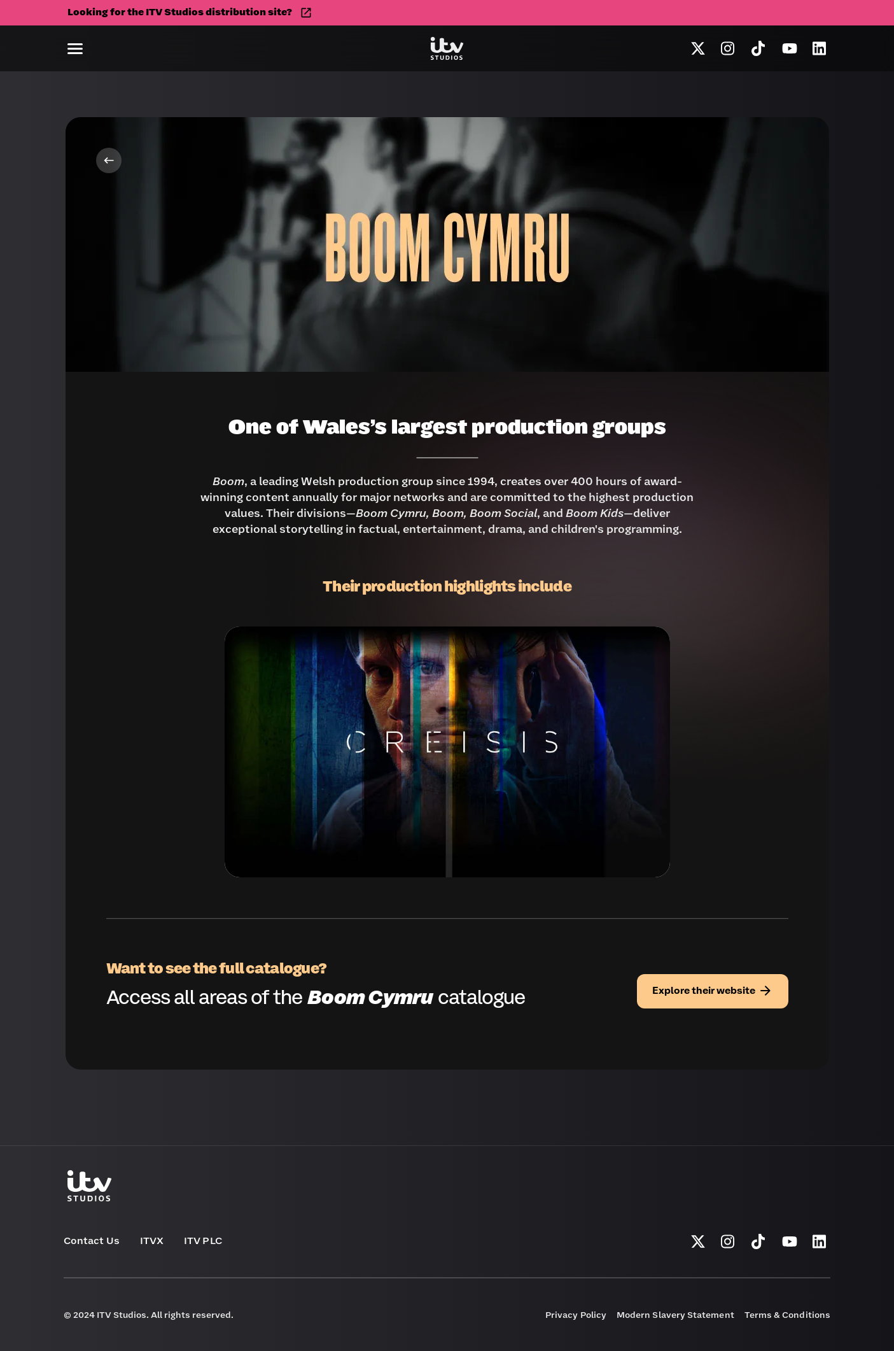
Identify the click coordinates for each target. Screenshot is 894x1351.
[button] (75, 48)
